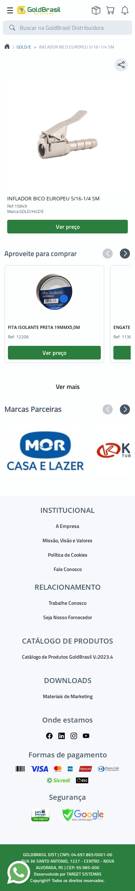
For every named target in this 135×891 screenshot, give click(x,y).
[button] (107, 253)
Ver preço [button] (68, 226)
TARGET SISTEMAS (84, 874)
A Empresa (67, 526)
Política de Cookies (67, 554)
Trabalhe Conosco (67, 603)
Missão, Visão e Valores (67, 540)
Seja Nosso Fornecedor (67, 617)
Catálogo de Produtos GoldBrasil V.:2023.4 (67, 656)
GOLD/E (24, 47)
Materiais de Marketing (68, 696)
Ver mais (68, 386)
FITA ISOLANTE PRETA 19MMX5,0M (44, 327)
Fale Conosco (68, 569)
